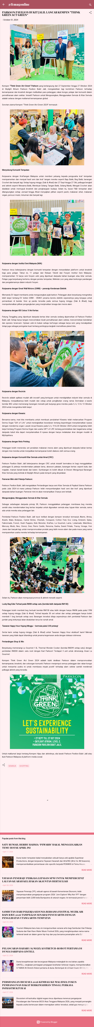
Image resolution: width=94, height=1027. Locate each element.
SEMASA (12, 766)
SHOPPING (24, 766)
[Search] (90, 5)
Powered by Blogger (47, 1022)
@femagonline (18, 4)
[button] (90, 13)
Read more (87, 870)
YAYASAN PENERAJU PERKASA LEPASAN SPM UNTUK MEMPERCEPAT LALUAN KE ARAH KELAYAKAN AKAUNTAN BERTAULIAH (43, 880)
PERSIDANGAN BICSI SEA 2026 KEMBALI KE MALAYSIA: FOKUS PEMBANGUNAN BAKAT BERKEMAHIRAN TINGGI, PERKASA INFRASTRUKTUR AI (39, 985)
